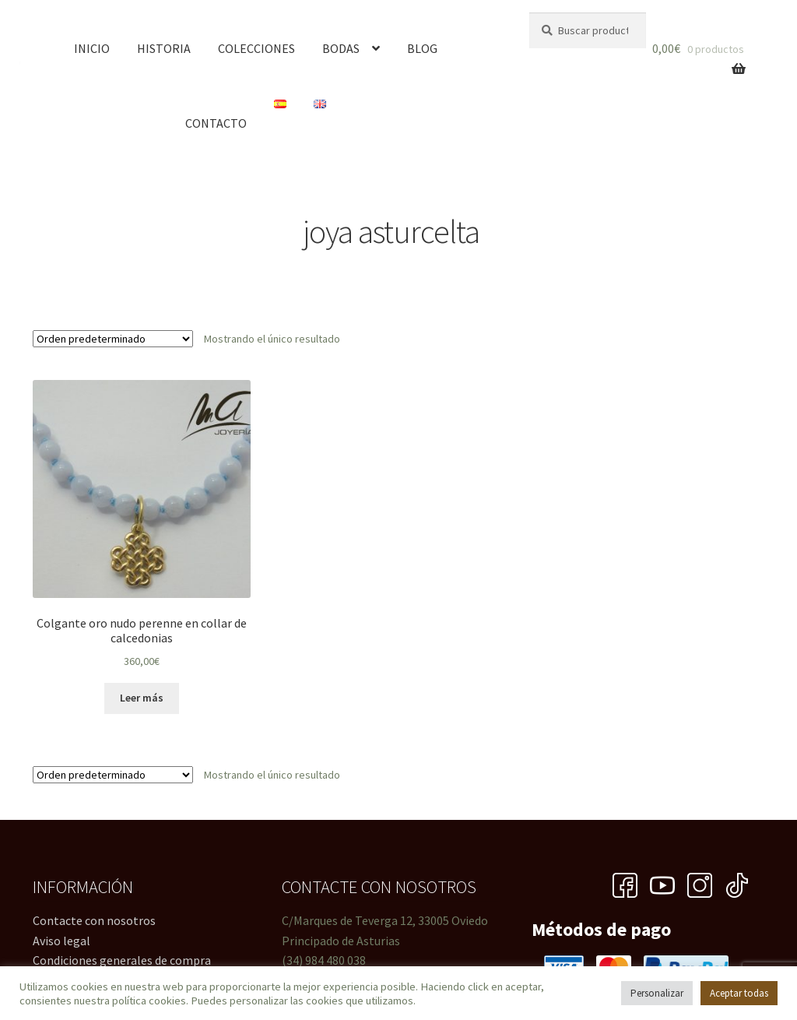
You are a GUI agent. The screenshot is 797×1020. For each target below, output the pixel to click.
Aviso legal (61, 940)
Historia (164, 48)
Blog (422, 48)
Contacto (216, 123)
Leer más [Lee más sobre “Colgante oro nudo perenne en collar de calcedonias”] (141, 698)
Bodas (341, 48)
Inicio (92, 48)
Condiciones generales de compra (122, 960)
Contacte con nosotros (94, 920)
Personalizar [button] (656, 993)
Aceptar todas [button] (739, 993)
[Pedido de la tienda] (113, 338)
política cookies (149, 1001)
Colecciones (256, 48)
